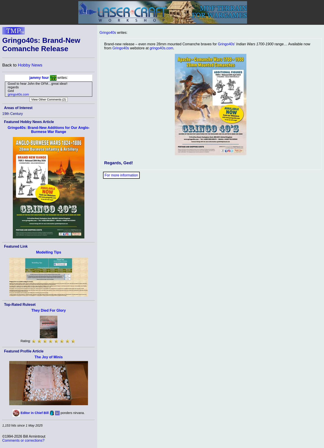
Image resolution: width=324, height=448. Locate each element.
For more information (121, 175)
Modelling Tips (48, 252)
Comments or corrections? (23, 440)
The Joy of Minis (48, 357)
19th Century (12, 114)
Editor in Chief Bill (35, 413)
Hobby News (30, 65)
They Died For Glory (49, 310)
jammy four (39, 78)
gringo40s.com (18, 94)
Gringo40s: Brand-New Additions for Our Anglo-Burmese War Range (49, 130)
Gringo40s (107, 32)
